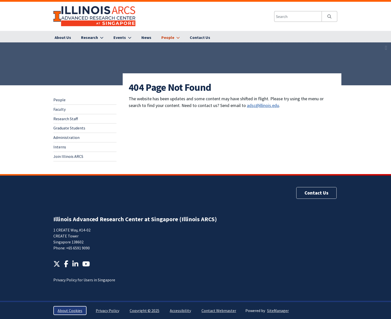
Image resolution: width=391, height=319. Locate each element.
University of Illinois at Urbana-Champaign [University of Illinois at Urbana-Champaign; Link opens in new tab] (57, 16)
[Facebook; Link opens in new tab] (66, 263)
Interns (59, 146)
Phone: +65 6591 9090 (71, 247)
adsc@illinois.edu (263, 105)
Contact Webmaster (218, 310)
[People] (170, 37)
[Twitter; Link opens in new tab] (56, 263)
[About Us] (63, 37)
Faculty (59, 109)
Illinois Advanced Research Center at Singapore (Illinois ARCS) (135, 219)
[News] (146, 37)
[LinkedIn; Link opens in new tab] (75, 263)
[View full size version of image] (386, 47)
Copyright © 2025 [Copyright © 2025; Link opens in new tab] (144, 310)
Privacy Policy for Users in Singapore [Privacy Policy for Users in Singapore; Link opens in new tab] (84, 279)
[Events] (122, 37)
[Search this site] (298, 16)
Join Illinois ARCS (68, 156)
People (59, 99)
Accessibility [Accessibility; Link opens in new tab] (180, 310)
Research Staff (65, 118)
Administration (66, 137)
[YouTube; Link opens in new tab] (86, 263)
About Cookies (70, 310)
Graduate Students (69, 127)
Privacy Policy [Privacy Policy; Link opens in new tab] (107, 310)
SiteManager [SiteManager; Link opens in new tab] (278, 310)
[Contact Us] (200, 37)
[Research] (92, 37)
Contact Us (316, 193)
